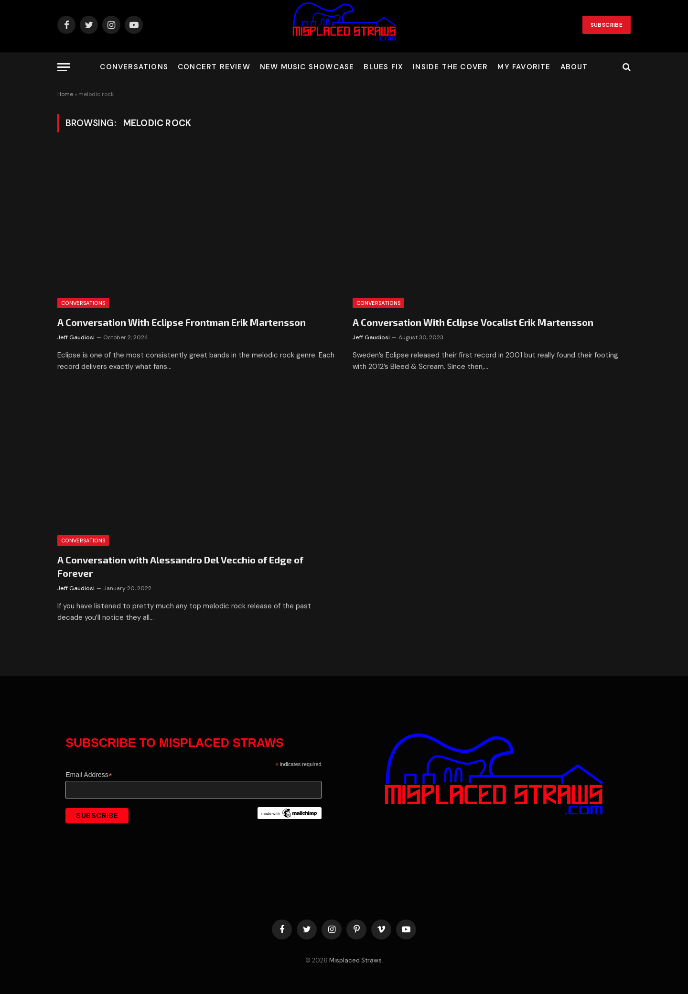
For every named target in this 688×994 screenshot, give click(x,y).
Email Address (88, 774)
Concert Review (214, 67)
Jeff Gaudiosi (76, 337)
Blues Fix (383, 67)
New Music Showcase (307, 67)
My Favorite (523, 67)
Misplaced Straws (355, 960)
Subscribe (607, 25)
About (574, 67)
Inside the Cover (450, 67)
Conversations (134, 67)
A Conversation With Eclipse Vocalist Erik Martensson (473, 322)
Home (65, 94)
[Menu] (63, 67)
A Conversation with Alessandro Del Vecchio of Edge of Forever (180, 566)
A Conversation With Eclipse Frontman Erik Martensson (181, 322)
